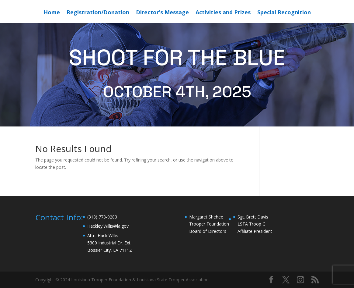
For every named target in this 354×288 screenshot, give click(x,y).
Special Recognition (284, 13)
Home (51, 13)
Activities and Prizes (223, 13)
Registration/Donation (98, 13)
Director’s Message (162, 13)
